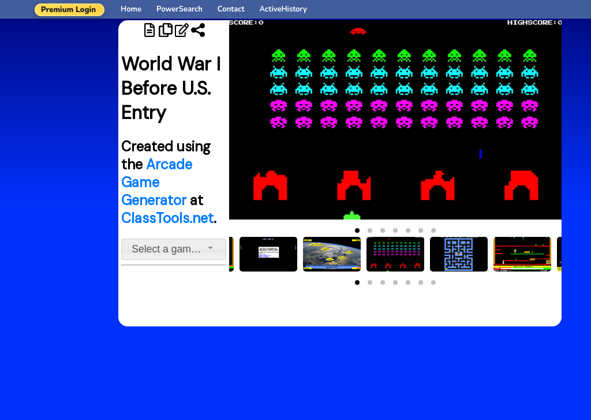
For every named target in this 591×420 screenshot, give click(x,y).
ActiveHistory (283, 9)
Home (131, 9)
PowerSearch (179, 9)
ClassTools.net (167, 218)
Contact (231, 9)
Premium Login (68, 10)
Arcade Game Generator (156, 182)
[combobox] (173, 249)
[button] (357, 230)
